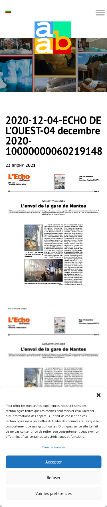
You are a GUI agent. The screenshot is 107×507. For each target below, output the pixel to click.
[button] (98, 394)
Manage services (53, 447)
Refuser (53, 477)
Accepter (53, 462)
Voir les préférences (53, 493)
